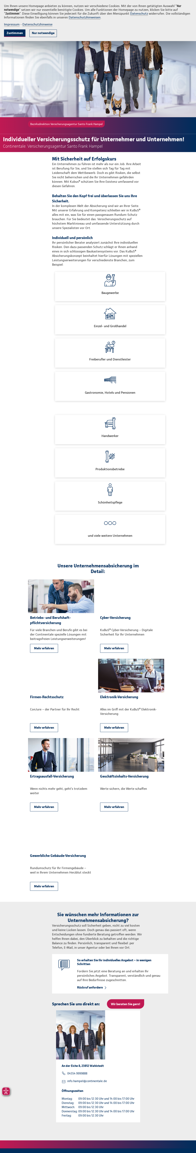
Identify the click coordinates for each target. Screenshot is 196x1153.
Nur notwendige (43, 33)
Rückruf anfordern (90, 987)
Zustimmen (15, 33)
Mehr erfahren (44, 648)
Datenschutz (139, 13)
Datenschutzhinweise (37, 24)
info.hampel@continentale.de (87, 1081)
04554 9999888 (77, 1073)
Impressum (12, 24)
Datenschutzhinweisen (85, 17)
